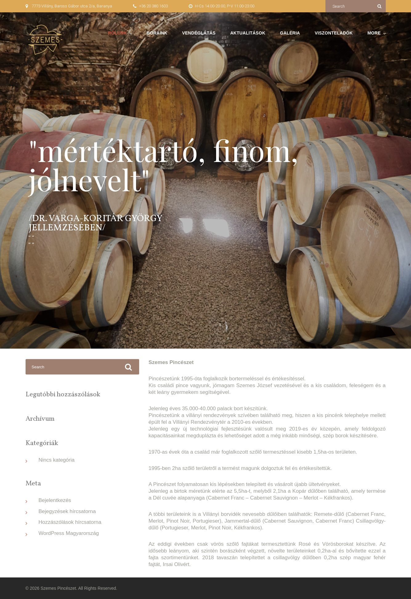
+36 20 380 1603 (153, 6)
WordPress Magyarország (68, 533)
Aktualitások (247, 32)
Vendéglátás (199, 32)
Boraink (157, 32)
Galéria (290, 32)
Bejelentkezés (54, 500)
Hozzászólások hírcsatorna (69, 522)
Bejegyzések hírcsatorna (67, 511)
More (374, 32)
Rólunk (117, 32)
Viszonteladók (334, 32)
